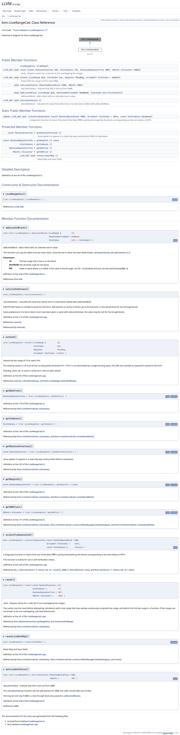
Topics (31, 11)
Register (69, 77)
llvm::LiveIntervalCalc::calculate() (33, 408)
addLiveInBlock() (72, 695)
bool (24, 116)
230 (20, 701)
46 (18, 175)
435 (20, 564)
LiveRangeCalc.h (34, 175)
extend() (21, 327)
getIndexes (42, 144)
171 (20, 519)
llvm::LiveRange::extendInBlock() (60, 380)
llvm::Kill (18, 279)
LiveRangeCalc (15, 16)
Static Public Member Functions (131, 20)
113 (20, 317)
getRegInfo (42, 140)
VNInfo (72, 85)
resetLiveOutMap (45, 155)
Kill (105, 92)
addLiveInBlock (28, 92)
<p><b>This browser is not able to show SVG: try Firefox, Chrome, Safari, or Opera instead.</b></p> (90, 45)
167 (20, 464)
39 (20, 654)
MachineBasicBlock (50, 85)
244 (20, 274)
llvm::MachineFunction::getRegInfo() (32, 621)
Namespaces (42, 11)
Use (61, 77)
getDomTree (42, 148)
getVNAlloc (42, 152)
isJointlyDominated (39, 116)
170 (20, 403)
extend (23, 77)
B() (15, 569)
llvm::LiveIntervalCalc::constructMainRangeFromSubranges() (80, 524)
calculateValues (29, 100)
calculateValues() (102, 252)
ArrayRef (91, 77)
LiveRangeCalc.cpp (38, 317)
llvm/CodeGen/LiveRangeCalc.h (30, 30)
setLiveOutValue (29, 85)
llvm (3, 16)
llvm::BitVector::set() (80, 569)
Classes (56, 11)
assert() (17, 322)
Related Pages (20, 11)
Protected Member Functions (154, 20)
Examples (76, 11)
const (31, 70)
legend (90, 54)
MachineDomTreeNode (67, 92)
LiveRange (35, 77)
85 (20, 375)
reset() (118, 659)
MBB (64, 85)
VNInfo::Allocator (122, 70)
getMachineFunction (47, 133)
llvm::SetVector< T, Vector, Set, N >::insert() (40, 569)
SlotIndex (52, 77)
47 (20, 616)
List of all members (172, 20)
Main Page (7, 11)
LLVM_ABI (8, 70)
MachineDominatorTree (92, 70)
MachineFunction (44, 70)
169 (20, 431)
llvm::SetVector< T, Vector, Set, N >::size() (114, 569)
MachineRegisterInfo (21, 140)
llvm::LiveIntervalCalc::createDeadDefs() (74, 436)
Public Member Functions (110, 20)
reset (23, 70)
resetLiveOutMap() (64, 621)
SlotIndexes (66, 70)
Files (66, 11)
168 (20, 492)
